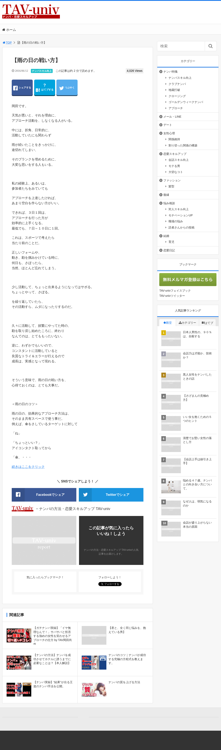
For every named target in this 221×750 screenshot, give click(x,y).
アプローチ (176, 108)
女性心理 (169, 133)
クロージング (177, 96)
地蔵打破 (174, 90)
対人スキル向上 (179, 209)
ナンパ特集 (170, 71)
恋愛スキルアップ (174, 153)
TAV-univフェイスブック (175, 290)
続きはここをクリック (28, 466)
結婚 (166, 236)
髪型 (171, 186)
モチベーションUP (181, 215)
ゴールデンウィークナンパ (186, 102)
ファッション (172, 180)
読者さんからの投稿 (181, 227)
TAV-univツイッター (172, 295)
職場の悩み (176, 221)
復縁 (166, 194)
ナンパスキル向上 (42, 71)
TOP (7, 42)
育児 (171, 241)
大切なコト (176, 172)
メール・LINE (172, 116)
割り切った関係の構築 (183, 145)
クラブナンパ (177, 84)
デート (167, 124)
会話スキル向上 (179, 159)
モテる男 (174, 166)
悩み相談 (169, 203)
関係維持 (174, 139)
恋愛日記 (169, 250)
